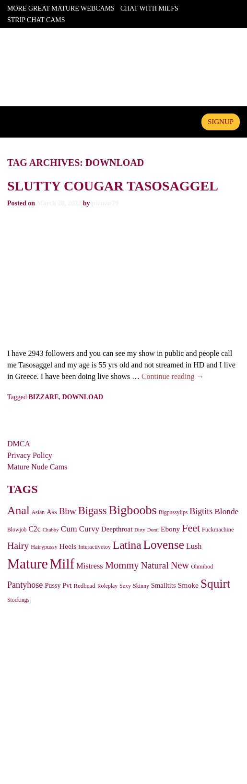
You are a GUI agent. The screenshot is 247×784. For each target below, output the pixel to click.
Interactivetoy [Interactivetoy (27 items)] (94, 547)
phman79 (105, 203)
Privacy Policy (29, 455)
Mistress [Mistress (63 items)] (89, 565)
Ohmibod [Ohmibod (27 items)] (202, 566)
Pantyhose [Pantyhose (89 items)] (25, 585)
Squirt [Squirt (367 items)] (215, 584)
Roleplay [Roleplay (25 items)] (107, 586)
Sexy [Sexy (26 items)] (125, 585)
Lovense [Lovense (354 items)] (163, 544)
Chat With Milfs (149, 8)
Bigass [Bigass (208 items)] (92, 511)
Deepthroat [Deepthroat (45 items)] (116, 529)
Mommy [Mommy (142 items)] (122, 565)
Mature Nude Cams (37, 467)
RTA (97, 702)
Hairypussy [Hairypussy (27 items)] (44, 547)
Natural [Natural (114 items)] (155, 565)
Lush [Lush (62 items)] (194, 546)
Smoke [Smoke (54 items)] (188, 585)
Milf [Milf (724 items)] (62, 563)
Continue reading (172, 376)
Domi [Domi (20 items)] (153, 529)
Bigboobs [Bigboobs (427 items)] (133, 510)
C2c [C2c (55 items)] (34, 529)
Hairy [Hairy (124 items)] (18, 545)
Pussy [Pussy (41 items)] (52, 585)
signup (221, 122)
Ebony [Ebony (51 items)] (170, 529)
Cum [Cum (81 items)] (68, 528)
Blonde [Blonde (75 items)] (226, 511)
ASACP (121, 702)
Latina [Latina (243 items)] (127, 545)
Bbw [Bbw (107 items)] (67, 511)
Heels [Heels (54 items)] (68, 546)
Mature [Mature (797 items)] (27, 563)
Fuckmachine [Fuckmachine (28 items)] (218, 529)
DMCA (18, 444)
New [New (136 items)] (180, 565)
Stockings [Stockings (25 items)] (18, 600)
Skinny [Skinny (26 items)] (141, 585)
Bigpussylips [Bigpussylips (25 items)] (173, 512)
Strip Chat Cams (36, 20)
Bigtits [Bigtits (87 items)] (200, 511)
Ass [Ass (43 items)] (52, 512)
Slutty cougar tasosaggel (112, 185)
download (83, 397)
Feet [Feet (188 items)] (191, 528)
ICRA (148, 702)
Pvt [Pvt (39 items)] (67, 585)
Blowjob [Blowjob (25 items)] (16, 530)
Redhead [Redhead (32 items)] (84, 585)
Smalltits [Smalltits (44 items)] (163, 585)
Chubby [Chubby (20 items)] (51, 529)
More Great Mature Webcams (61, 8)
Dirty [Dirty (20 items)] (139, 529)
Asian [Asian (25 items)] (38, 512)
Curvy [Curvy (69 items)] (89, 528)
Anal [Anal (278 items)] (18, 510)
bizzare (44, 397)
